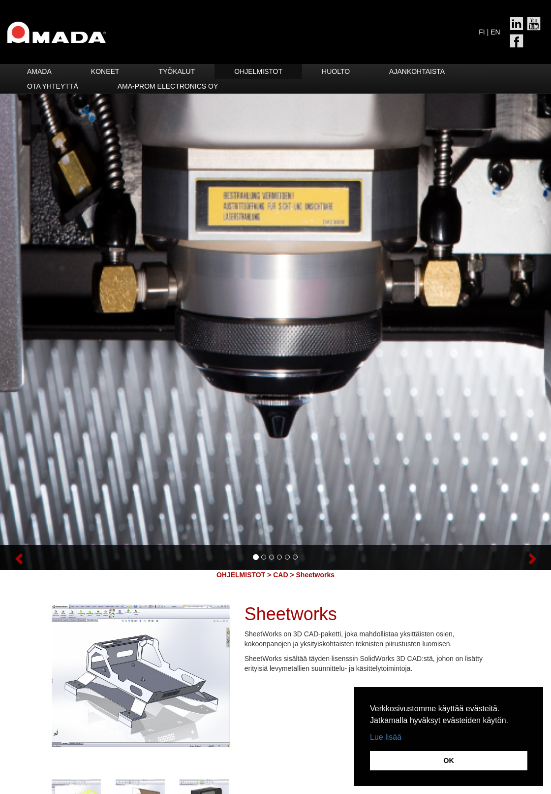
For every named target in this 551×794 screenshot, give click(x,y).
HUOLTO (336, 71)
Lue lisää (385, 737)
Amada (39, 71)
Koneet (105, 71)
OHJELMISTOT (240, 575)
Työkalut (176, 71)
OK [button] (448, 760)
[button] (41, 557)
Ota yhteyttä (52, 86)
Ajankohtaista (417, 71)
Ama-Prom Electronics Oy (168, 86)
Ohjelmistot (258, 71)
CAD (280, 575)
